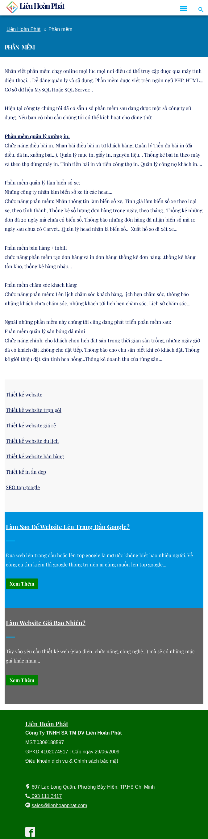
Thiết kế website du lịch (32, 441)
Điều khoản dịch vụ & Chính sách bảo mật (71, 761)
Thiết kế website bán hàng (35, 456)
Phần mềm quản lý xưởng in (36, 136)
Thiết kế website (24, 394)
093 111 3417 (46, 796)
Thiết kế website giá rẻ (31, 425)
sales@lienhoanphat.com (59, 805)
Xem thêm (22, 583)
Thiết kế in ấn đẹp (26, 471)
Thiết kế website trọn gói (33, 410)
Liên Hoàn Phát (23, 29)
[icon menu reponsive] (183, 9)
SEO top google (23, 487)
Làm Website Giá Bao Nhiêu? (45, 623)
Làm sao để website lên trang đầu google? (68, 527)
